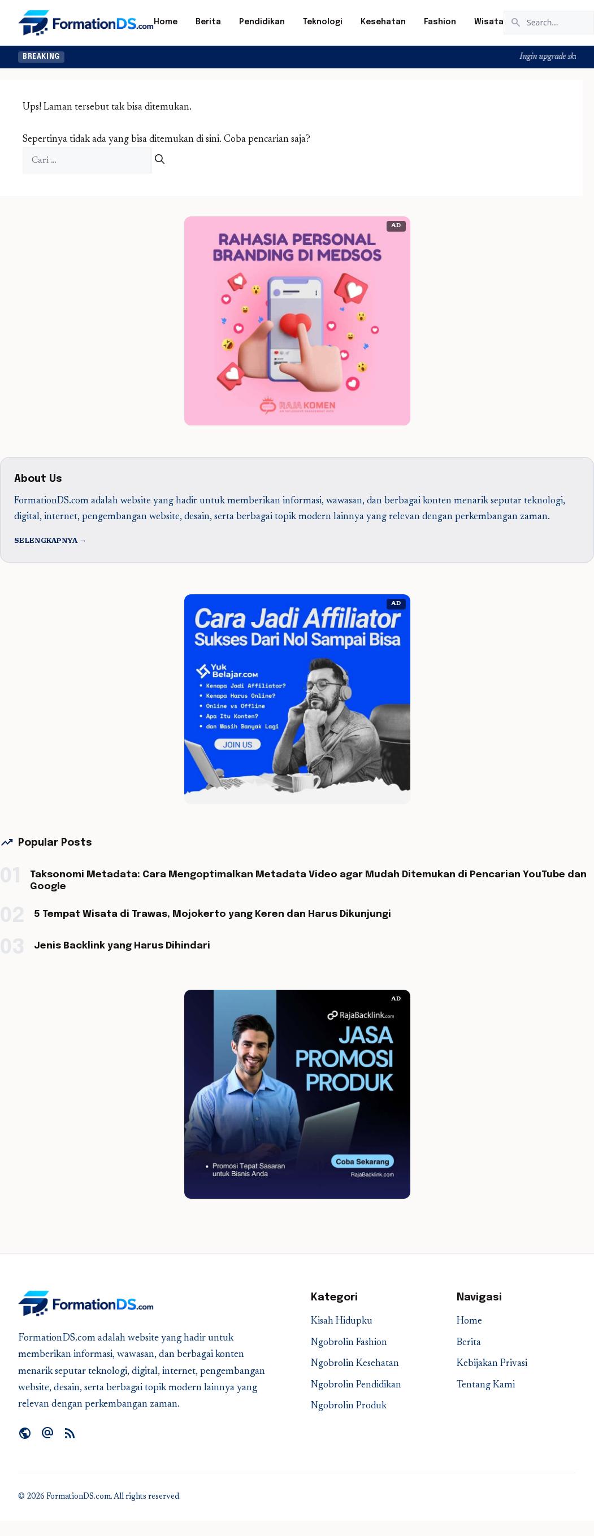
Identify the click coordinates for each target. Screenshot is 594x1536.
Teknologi (322, 22)
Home (165, 22)
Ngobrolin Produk (349, 1406)
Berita (208, 22)
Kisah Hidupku (341, 1321)
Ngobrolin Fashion (349, 1343)
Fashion (440, 22)
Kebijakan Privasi (492, 1364)
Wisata (489, 22)
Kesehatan (383, 22)
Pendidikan (262, 22)
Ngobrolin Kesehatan (355, 1364)
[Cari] (159, 161)
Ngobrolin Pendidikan (356, 1385)
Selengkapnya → (50, 541)
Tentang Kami (486, 1385)
